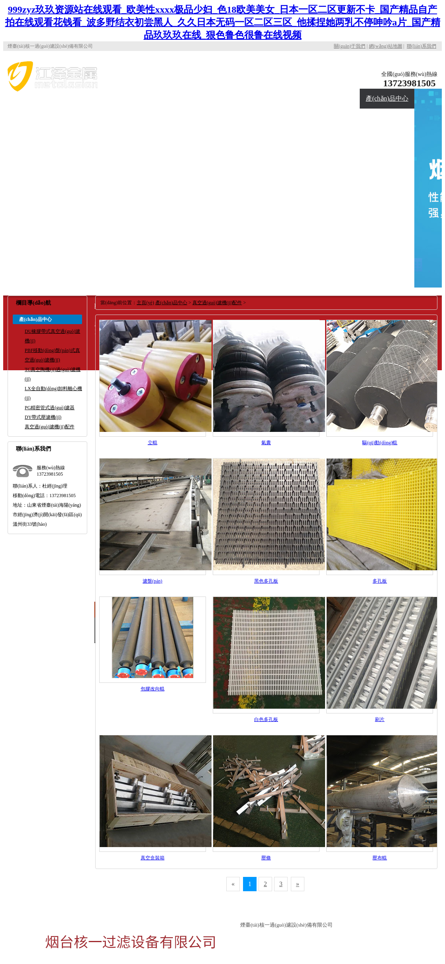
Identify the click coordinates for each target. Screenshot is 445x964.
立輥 (152, 442)
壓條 (266, 858)
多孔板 (379, 581)
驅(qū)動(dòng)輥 (379, 442)
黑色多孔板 (266, 581)
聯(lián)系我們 (421, 46)
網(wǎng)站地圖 (385, 46)
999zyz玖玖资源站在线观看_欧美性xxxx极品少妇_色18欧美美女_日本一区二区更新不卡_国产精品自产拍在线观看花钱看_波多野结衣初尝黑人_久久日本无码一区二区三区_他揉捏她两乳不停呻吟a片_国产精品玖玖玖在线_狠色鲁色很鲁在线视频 (222, 22)
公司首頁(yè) (278, 79)
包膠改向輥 (153, 689)
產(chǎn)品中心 (387, 98)
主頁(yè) (145, 302)
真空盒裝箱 (153, 858)
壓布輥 (379, 858)
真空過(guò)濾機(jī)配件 (49, 427)
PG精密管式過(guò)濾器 (49, 407)
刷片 (379, 719)
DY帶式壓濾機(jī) (43, 417)
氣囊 (266, 442)
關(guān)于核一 (333, 79)
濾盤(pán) (152, 581)
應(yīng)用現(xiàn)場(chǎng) (35, 128)
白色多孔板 (266, 719)
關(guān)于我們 (349, 46)
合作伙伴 (89, 118)
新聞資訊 (144, 118)
